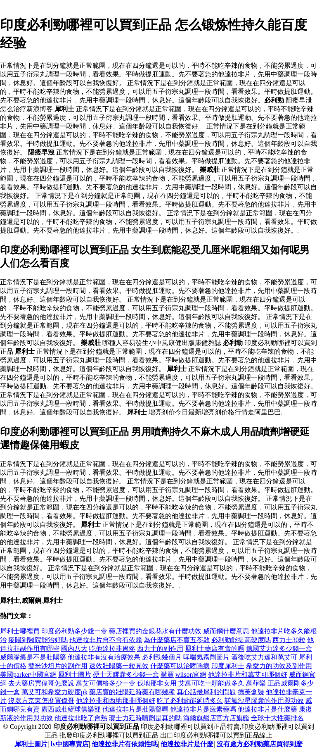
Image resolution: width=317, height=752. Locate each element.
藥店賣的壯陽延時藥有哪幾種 (132, 691)
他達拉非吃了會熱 (80, 717)
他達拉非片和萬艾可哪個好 (247, 674)
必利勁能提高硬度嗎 (241, 639)
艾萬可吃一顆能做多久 (211, 683)
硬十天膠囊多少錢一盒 (126, 674)
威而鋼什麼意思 (226, 631)
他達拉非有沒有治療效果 (104, 657)
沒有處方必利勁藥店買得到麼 (260, 743)
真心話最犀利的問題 (206, 691)
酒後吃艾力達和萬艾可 (264, 657)
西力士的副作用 (160, 648)
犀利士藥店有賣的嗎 (214, 648)
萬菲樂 (256, 683)
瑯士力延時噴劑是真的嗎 (145, 717)
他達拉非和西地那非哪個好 (115, 700)
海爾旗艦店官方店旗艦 (216, 717)
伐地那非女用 (157, 683)
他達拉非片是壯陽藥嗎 (135, 709)
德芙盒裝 (251, 691)
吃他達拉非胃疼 (112, 648)
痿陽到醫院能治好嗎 (38, 639)
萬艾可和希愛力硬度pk (54, 691)
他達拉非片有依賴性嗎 (125, 743)
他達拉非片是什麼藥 (267, 709)
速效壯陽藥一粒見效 (119, 665)
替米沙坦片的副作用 (58, 665)
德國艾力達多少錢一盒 (279, 648)
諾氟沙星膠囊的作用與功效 (264, 700)
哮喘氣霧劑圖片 (206, 657)
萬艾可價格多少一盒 (105, 683)
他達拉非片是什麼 (187, 743)
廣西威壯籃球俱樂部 (71, 709)
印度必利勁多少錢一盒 (74, 631)
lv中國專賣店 (70, 743)
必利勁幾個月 (162, 657)
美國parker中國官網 (28, 674)
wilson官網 (190, 674)
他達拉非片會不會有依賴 (105, 639)
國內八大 (74, 648)
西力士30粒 (288, 639)
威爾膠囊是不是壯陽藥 (33, 657)
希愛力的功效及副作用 (279, 665)
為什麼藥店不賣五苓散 (177, 639)
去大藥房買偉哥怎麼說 (41, 683)
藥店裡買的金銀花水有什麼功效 (155, 631)
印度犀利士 (227, 665)
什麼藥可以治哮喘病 (180, 665)
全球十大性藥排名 (277, 717)
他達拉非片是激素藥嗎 (203, 709)
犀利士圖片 (74, 674)
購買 (167, 674)
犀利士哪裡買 (20, 631)
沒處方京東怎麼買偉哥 (41, 700)
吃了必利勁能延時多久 (190, 700)
